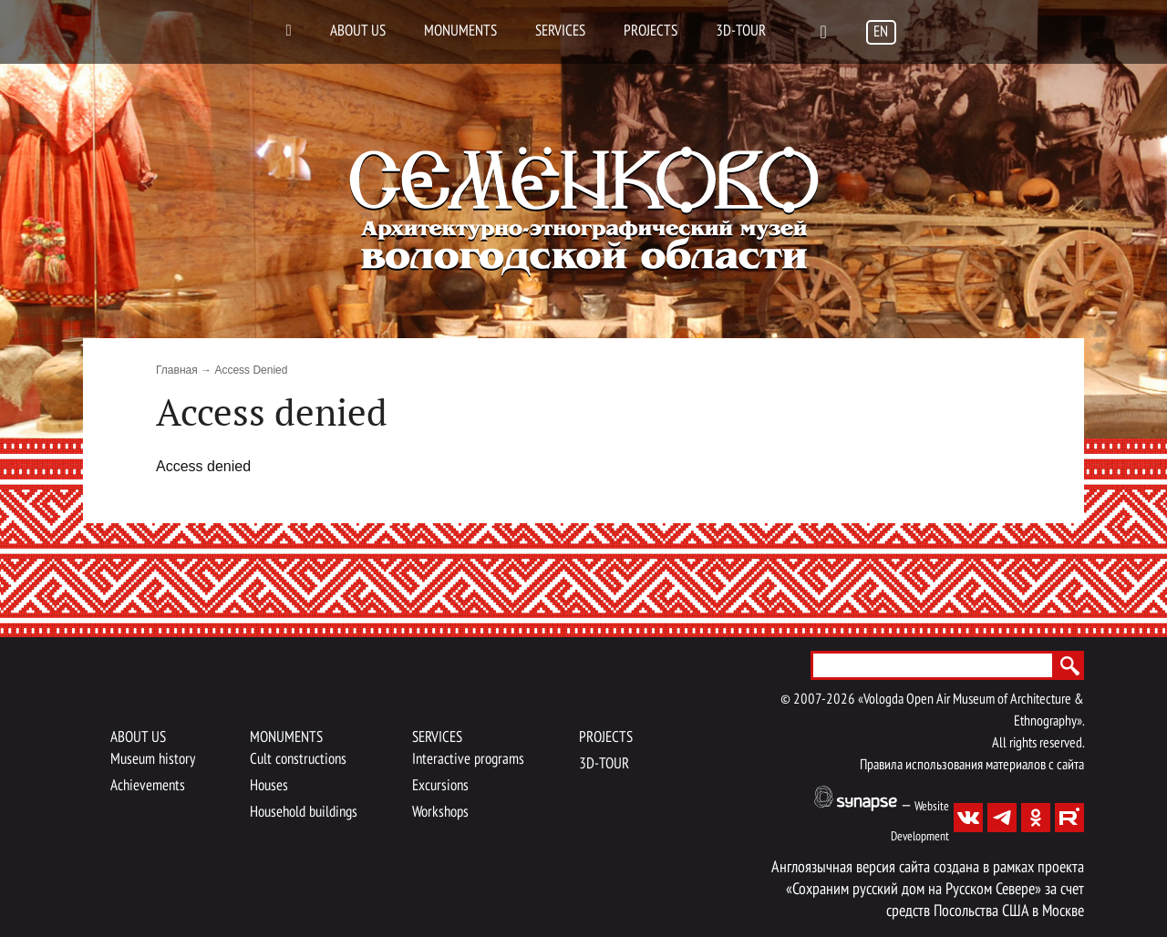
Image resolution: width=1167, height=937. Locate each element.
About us (358, 31)
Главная (177, 370)
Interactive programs (468, 760)
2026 (840, 700)
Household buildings (303, 812)
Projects (650, 31)
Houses (269, 786)
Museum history (152, 760)
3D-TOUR (741, 31)
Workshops (440, 812)
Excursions (440, 786)
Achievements (147, 786)
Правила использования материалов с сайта (972, 765)
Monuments (460, 31)
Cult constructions (298, 760)
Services (560, 31)
